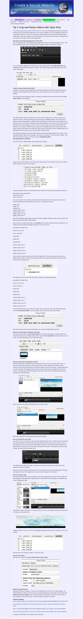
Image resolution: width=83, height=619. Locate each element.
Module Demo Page (36, 21)
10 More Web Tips (48, 19)
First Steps (19, 19)
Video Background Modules (17, 23)
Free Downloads (60, 19)
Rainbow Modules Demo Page (51, 21)
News (68, 19)
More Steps (29, 19)
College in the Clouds (23, 21)
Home (11, 19)
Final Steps (38, 19)
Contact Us (13, 21)
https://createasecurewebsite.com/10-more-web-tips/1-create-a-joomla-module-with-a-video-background (40, 611)
